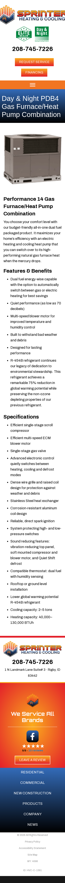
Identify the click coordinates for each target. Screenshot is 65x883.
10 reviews (35, 750)
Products (32, 803)
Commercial (32, 782)
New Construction (32, 793)
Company (33, 814)
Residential (32, 772)
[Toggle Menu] (32, 84)
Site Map (32, 855)
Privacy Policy (32, 841)
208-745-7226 (32, 49)
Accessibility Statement (32, 848)
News (32, 824)
